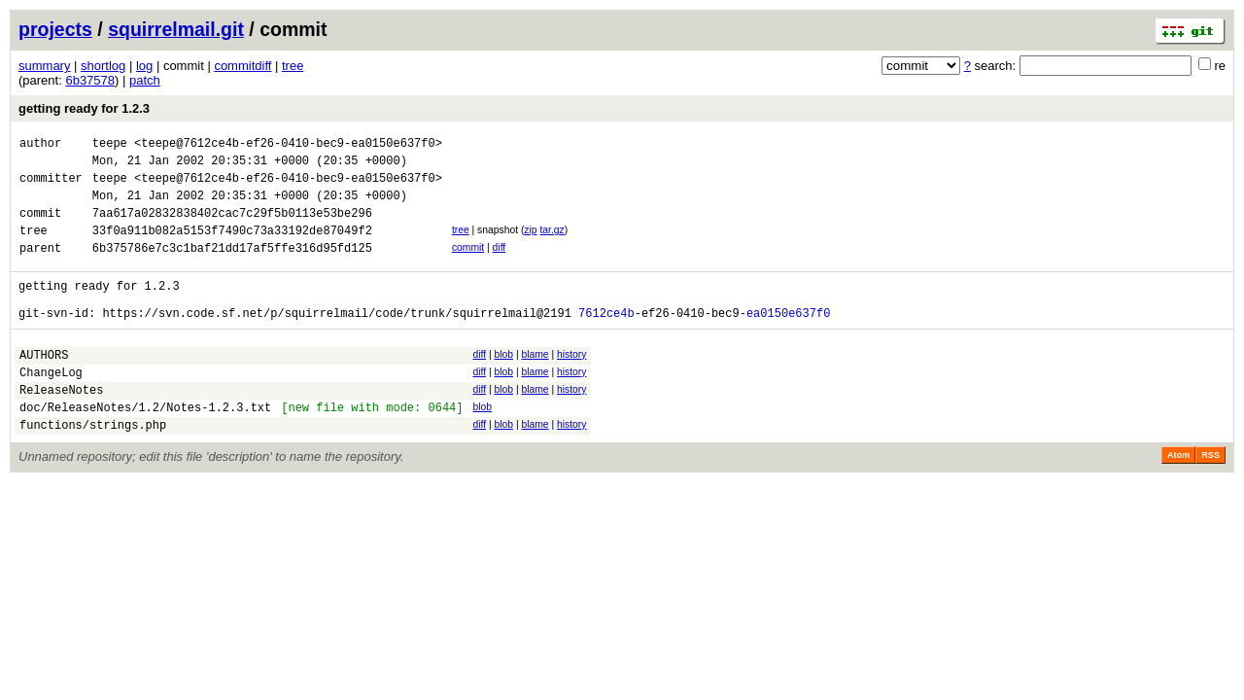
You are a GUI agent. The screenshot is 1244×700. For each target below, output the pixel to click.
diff (499, 265)
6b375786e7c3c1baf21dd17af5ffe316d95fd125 (232, 268)
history (571, 383)
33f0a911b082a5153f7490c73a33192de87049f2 (232, 247)
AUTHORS (43, 386)
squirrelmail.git (176, 29)
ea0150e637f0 (788, 341)
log (144, 65)
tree (292, 65)
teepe (109, 145)
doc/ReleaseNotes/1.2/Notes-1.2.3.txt (145, 447)
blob (503, 383)
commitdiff (242, 65)
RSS (1210, 499)
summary (44, 65)
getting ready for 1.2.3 (84, 108)
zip (530, 244)
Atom (1178, 499)
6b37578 (90, 80)
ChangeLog (51, 407)
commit (468, 265)
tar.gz (551, 244)
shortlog (103, 65)
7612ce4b (606, 341)
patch (144, 80)
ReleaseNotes (61, 427)
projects (55, 29)
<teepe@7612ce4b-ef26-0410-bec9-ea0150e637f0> (288, 145)
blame (534, 383)
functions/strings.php (92, 468)
